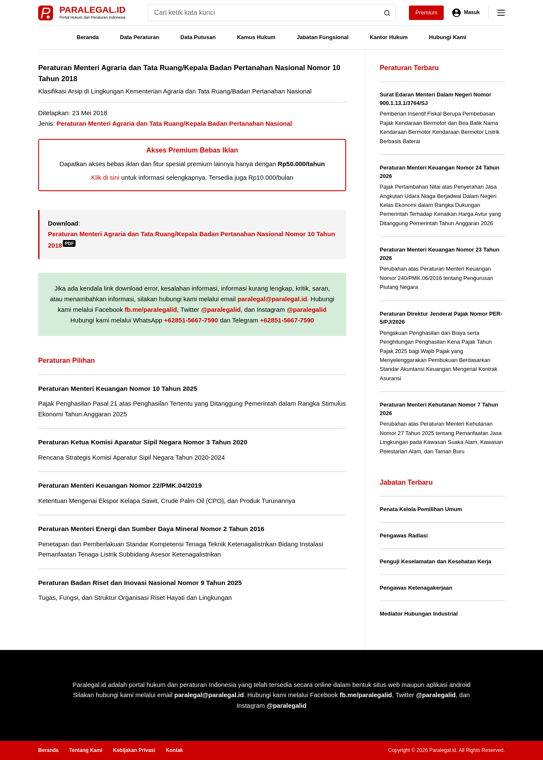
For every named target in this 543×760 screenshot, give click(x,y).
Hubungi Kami (447, 37)
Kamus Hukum (256, 37)
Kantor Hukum (389, 37)
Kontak (174, 750)
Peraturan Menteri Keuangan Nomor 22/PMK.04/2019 (120, 485)
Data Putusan (198, 37)
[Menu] (501, 13)
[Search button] (387, 12)
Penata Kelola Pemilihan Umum (421, 509)
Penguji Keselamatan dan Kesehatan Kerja (435, 561)
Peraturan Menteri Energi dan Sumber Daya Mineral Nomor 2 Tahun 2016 (151, 528)
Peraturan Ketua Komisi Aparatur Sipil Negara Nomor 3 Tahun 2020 (142, 442)
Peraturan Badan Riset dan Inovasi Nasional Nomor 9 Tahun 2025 (140, 582)
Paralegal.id (92, 9)
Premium (426, 12)
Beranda (88, 37)
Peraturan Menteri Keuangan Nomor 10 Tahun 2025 (117, 388)
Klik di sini (105, 177)
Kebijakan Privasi (134, 750)
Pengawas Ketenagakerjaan (416, 588)
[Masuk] (466, 12)
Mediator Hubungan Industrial (419, 613)
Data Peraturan (139, 37)
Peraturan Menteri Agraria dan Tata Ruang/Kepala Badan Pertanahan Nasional (174, 123)
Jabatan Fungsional (322, 37)
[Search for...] (263, 12)
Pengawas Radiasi (404, 535)
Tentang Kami (85, 750)
